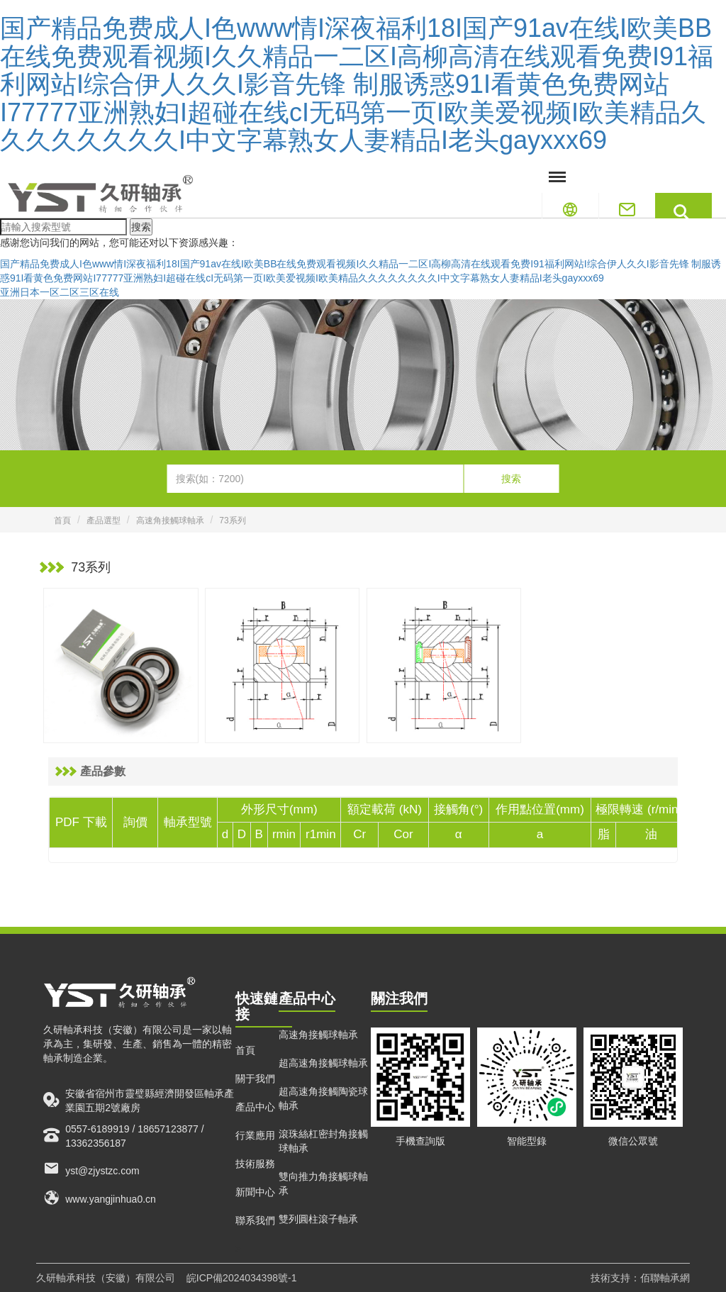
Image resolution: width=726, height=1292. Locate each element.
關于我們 (255, 1078)
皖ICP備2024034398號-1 (241, 1277)
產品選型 (103, 520)
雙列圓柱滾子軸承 (318, 1219)
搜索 (141, 227)
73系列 (232, 520)
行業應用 (255, 1135)
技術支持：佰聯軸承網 (640, 1277)
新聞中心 (255, 1192)
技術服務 (255, 1163)
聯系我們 (255, 1220)
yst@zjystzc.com (91, 1168)
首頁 (62, 520)
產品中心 (255, 1107)
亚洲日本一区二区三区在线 (59, 292)
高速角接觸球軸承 (170, 520)
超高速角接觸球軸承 (323, 1063)
